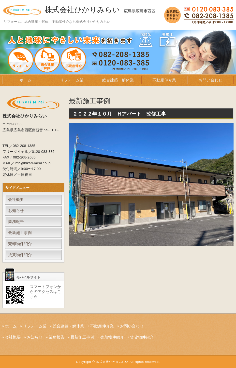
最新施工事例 (20, 233)
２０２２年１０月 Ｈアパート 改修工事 (119, 114)
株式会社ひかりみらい (100, 10)
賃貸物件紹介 (20, 255)
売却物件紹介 (20, 244)
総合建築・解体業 (118, 80)
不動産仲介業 (164, 80)
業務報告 (16, 222)
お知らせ (16, 211)
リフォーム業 (72, 80)
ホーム (25, 80)
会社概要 (16, 199)
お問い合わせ (210, 80)
